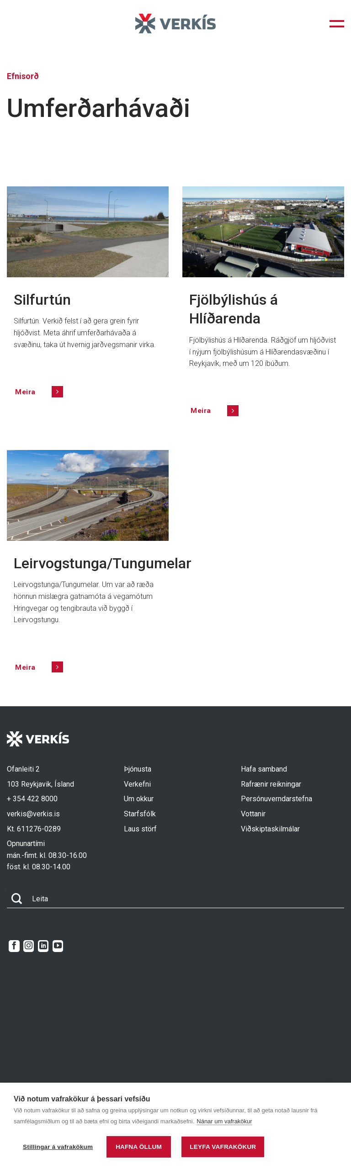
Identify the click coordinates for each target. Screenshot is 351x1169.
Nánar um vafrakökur (224, 1121)
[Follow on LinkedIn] (43, 946)
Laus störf (140, 829)
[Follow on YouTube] (58, 946)
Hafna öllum (139, 1146)
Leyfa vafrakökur (223, 1146)
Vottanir (253, 813)
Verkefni (137, 784)
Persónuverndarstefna (276, 798)
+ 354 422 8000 (32, 798)
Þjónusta (137, 769)
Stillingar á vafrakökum (58, 1146)
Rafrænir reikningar (271, 784)
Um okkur (139, 798)
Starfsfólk (140, 813)
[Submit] (17, 899)
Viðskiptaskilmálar (270, 829)
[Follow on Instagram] (28, 946)
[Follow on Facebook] (14, 946)
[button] (337, 24)
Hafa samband (264, 769)
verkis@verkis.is (33, 813)
